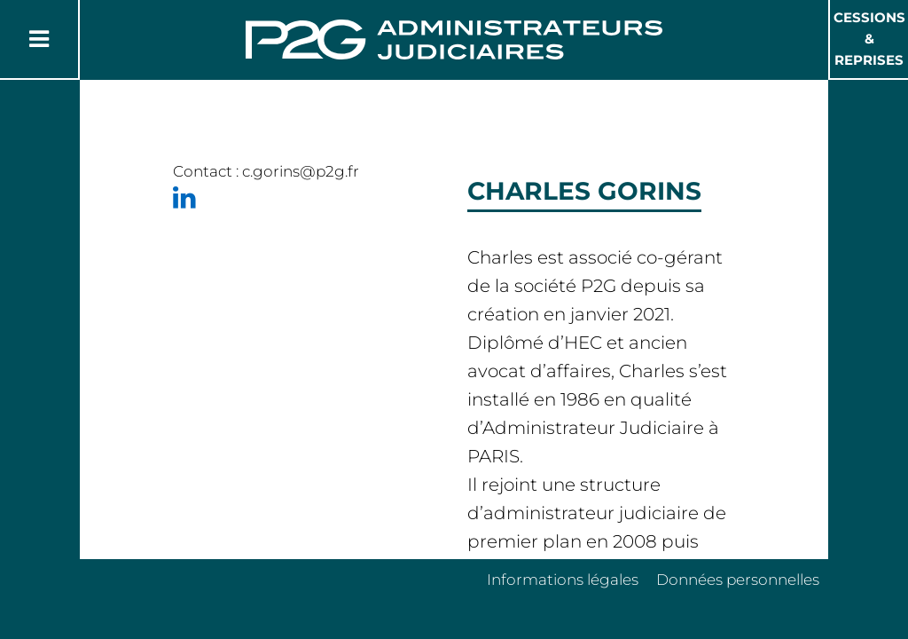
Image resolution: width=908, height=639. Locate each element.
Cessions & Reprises (869, 38)
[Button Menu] (39, 39)
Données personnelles (737, 579)
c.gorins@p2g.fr (300, 171)
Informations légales (562, 579)
